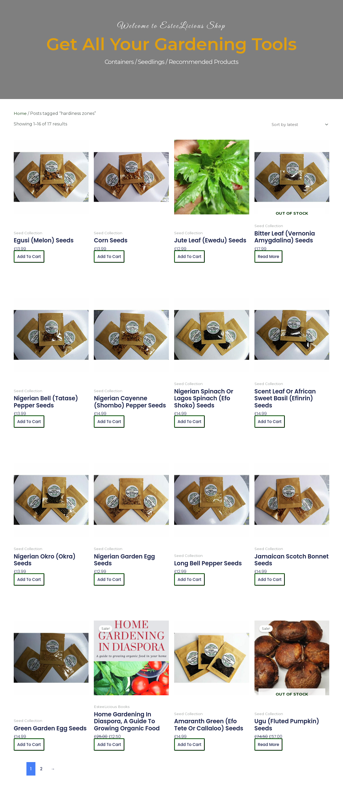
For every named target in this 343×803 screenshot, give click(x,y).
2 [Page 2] (41, 769)
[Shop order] (297, 124)
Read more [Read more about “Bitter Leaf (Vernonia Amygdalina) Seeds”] (269, 257)
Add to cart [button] (30, 257)
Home (20, 113)
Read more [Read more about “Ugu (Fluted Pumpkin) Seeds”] (269, 745)
